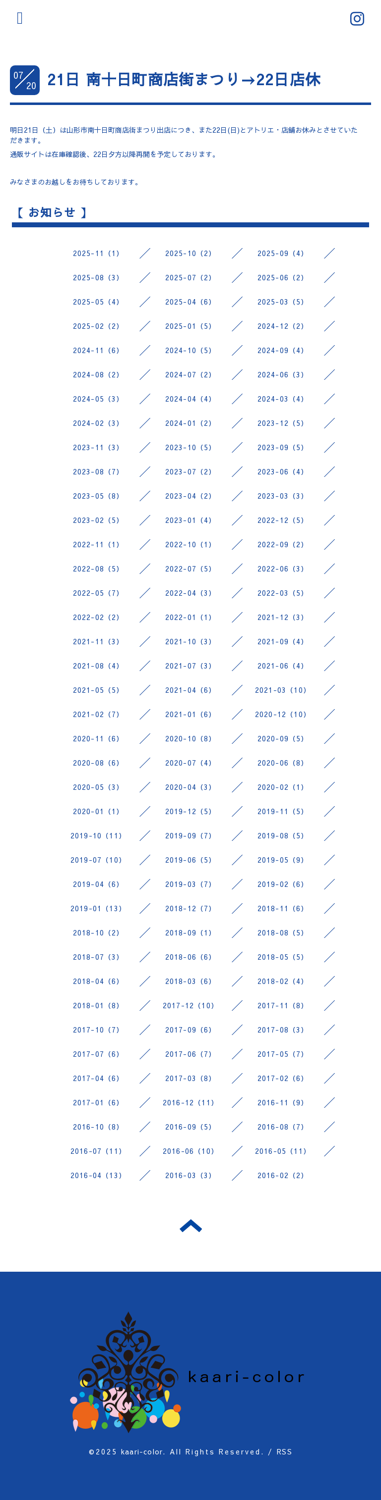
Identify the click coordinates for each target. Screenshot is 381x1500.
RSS (284, 1451)
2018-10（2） (98, 932)
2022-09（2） (283, 544)
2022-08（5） (98, 568)
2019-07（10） (98, 860)
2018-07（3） (98, 957)
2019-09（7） (190, 835)
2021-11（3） (98, 641)
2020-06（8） (283, 763)
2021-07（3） (190, 666)
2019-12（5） (190, 811)
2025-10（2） (190, 253)
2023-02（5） (98, 520)
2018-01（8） (98, 1005)
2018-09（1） (190, 932)
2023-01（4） (190, 520)
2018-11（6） (283, 908)
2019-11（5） (283, 811)
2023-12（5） (283, 423)
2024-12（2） (283, 326)
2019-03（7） (190, 884)
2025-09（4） (283, 253)
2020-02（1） (283, 787)
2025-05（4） (98, 302)
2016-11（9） (283, 1102)
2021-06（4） (283, 666)
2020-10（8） (190, 738)
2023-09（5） (283, 447)
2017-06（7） (190, 1054)
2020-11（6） (98, 738)
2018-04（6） (98, 981)
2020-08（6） (98, 763)
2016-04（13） (98, 1175)
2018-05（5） (283, 957)
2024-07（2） (190, 374)
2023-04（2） (190, 496)
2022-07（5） (190, 568)
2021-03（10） (283, 690)
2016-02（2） (283, 1175)
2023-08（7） (98, 471)
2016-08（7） (283, 1127)
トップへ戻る (191, 1225)
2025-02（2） (98, 326)
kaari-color (142, 1451)
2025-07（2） (190, 277)
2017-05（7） (283, 1054)
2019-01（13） (98, 908)
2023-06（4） (283, 471)
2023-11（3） (98, 447)
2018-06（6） (190, 957)
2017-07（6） (98, 1054)
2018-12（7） (190, 908)
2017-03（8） (190, 1078)
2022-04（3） (190, 593)
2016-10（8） (98, 1127)
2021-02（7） (98, 714)
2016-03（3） (190, 1175)
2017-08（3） (283, 1029)
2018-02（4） (283, 981)
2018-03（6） (190, 981)
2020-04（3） (190, 787)
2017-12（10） (190, 1005)
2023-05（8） (98, 496)
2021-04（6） (190, 690)
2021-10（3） (190, 641)
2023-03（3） (283, 496)
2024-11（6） (98, 350)
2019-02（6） (283, 884)
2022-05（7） (98, 593)
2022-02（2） (98, 617)
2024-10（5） (190, 350)
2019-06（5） (190, 860)
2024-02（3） (98, 423)
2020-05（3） (98, 787)
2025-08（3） (98, 277)
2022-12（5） (283, 520)
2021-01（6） (190, 714)
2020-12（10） (283, 714)
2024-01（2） (190, 423)
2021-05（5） (98, 690)
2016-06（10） (190, 1151)
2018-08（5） (283, 932)
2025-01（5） (190, 326)
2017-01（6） (98, 1102)
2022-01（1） (190, 617)
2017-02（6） (283, 1078)
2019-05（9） (283, 860)
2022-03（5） (283, 593)
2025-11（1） (98, 253)
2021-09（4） (283, 641)
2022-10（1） (190, 544)
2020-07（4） (190, 763)
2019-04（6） (98, 884)
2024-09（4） (283, 350)
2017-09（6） (190, 1029)
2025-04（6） (190, 302)
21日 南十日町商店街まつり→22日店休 (183, 79)
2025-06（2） (283, 277)
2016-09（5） (190, 1127)
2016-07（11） (98, 1151)
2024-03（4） (283, 399)
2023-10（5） (190, 447)
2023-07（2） (190, 471)
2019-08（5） (283, 835)
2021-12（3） (283, 617)
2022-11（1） (98, 544)
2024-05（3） (98, 399)
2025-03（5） (283, 302)
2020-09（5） (283, 738)
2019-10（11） (98, 835)
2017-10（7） (98, 1029)
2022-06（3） (283, 568)
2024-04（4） (190, 399)
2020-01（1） (98, 811)
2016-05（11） (283, 1151)
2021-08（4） (98, 666)
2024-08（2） (98, 374)
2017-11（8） (283, 1005)
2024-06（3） (283, 374)
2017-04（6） (98, 1078)
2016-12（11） (190, 1102)
